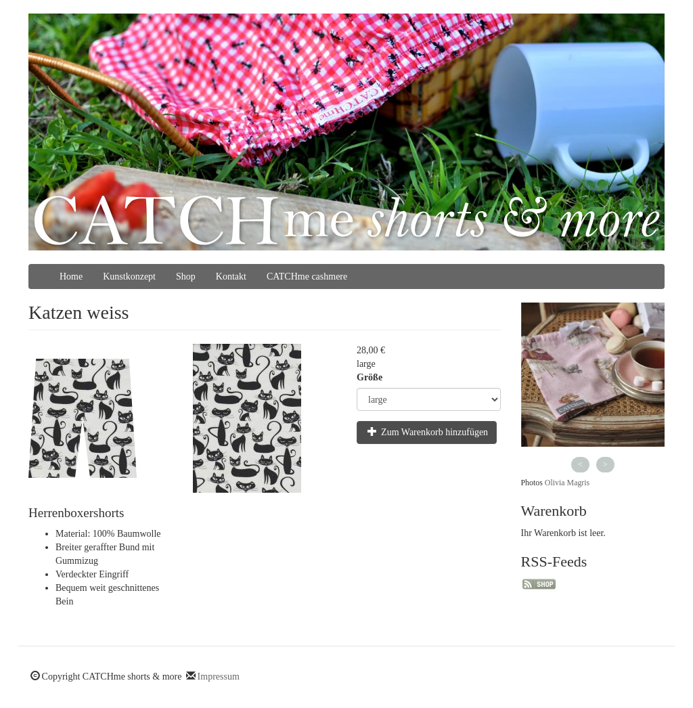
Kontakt (231, 276)
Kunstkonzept (129, 276)
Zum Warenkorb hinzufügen (427, 431)
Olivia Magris (567, 482)
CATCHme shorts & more (346, 220)
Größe (369, 377)
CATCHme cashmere (307, 276)
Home (71, 276)
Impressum (219, 676)
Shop (186, 276)
